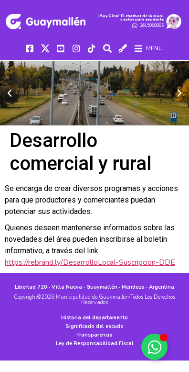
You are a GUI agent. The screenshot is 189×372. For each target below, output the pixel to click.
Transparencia (94, 334)
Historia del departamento (94, 317)
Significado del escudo (94, 326)
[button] (9, 93)
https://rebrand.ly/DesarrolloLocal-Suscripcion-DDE (90, 262)
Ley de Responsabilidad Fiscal (95, 343)
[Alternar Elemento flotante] (154, 347)
